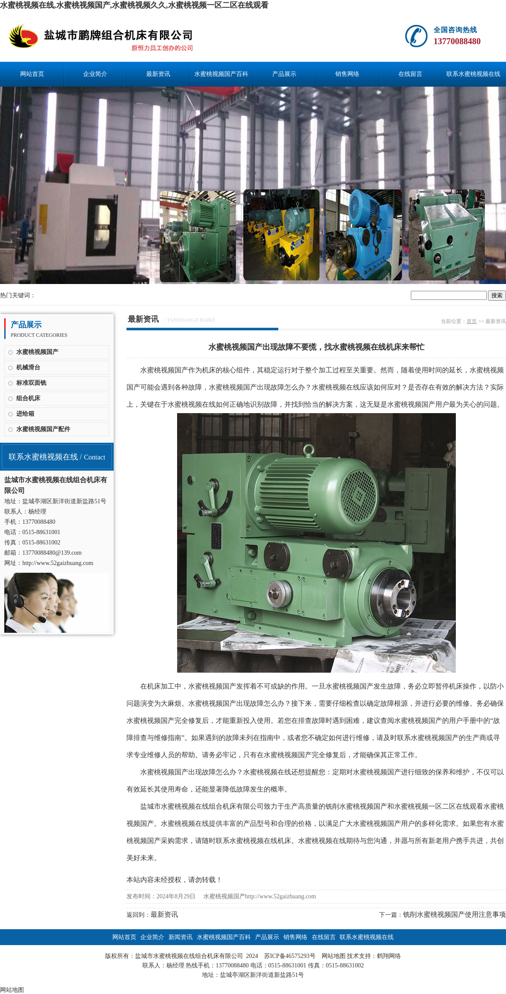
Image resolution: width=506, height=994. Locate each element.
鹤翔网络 (389, 956)
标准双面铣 (31, 383)
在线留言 (410, 74)
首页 (472, 321)
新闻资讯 (181, 937)
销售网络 (347, 74)
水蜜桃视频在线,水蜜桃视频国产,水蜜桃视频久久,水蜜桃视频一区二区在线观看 (134, 5)
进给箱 (25, 414)
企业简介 (95, 74)
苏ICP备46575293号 (290, 956)
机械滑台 (28, 367)
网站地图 (334, 956)
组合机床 (28, 398)
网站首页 (32, 74)
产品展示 (284, 74)
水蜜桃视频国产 (37, 352)
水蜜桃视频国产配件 (43, 429)
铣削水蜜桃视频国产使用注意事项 (454, 914)
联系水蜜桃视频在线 (473, 74)
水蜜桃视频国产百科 (221, 74)
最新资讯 (158, 74)
